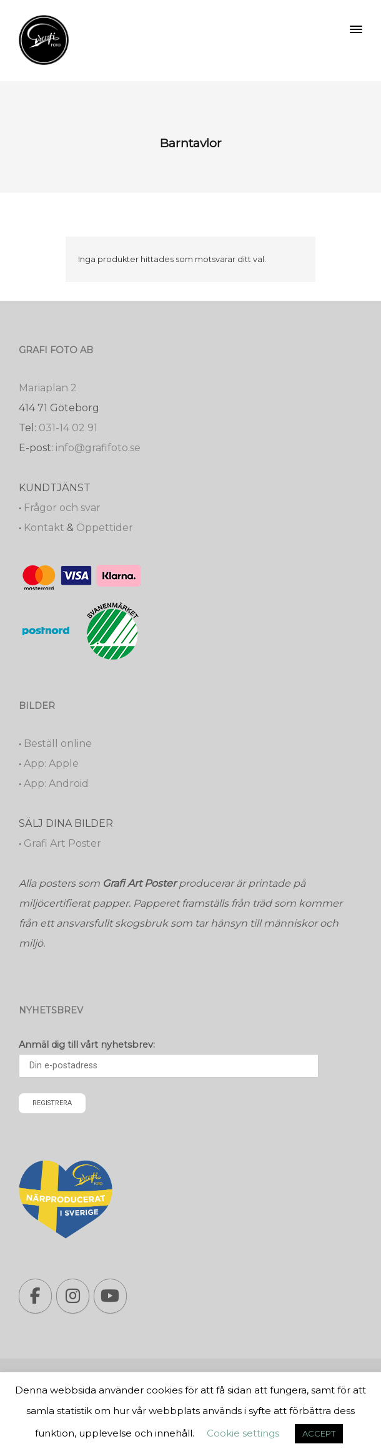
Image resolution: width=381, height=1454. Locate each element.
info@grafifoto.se (98, 448)
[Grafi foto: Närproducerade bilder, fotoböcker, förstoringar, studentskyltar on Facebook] (35, 1296)
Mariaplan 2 (48, 388)
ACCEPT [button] (318, 1433)
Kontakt (44, 528)
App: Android (56, 783)
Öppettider (104, 528)
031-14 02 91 (68, 428)
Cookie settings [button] (243, 1433)
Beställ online (58, 743)
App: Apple (51, 763)
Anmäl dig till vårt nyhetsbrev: (87, 1044)
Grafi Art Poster (62, 843)
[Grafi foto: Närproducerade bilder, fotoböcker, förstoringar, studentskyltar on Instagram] (72, 1296)
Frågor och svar (62, 508)
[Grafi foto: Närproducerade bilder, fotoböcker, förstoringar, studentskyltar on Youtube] (110, 1296)
